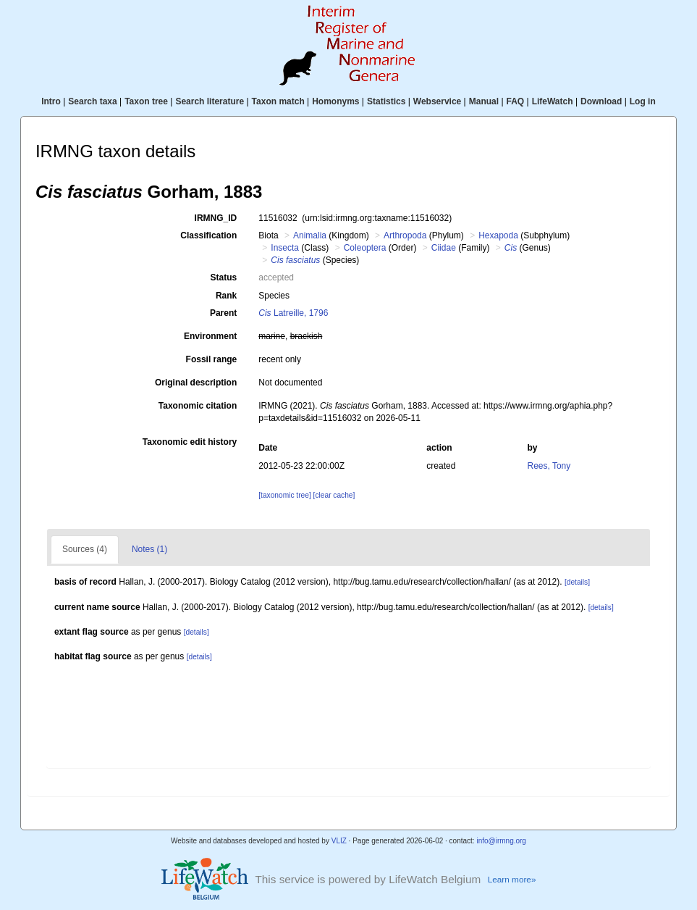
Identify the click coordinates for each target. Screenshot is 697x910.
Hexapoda (498, 235)
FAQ (516, 101)
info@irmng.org (501, 841)
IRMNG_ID (216, 218)
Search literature (209, 101)
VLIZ (339, 841)
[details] (577, 582)
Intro (51, 101)
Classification (208, 235)
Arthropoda (405, 235)
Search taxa (92, 101)
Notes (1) (149, 549)
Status (224, 277)
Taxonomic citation (198, 406)
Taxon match (278, 101)
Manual (484, 101)
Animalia (309, 235)
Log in (643, 101)
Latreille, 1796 (293, 313)
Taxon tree (146, 101)
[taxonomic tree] (284, 495)
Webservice (437, 101)
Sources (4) (84, 549)
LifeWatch (552, 101)
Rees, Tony (548, 466)
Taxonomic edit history (190, 442)
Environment (210, 336)
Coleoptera (365, 248)
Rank (226, 296)
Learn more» (512, 879)
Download (601, 101)
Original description (196, 382)
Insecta (285, 248)
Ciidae (443, 248)
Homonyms (335, 101)
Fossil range (211, 359)
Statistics (386, 101)
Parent (223, 313)
